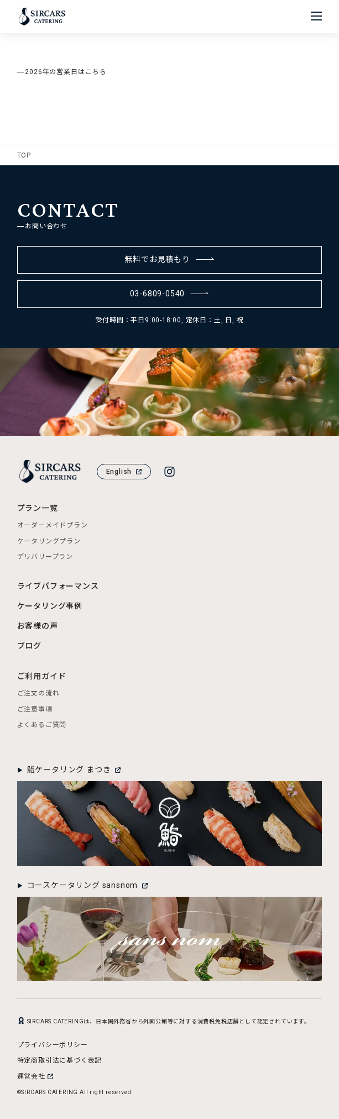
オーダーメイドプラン (52, 525)
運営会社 (35, 1076)
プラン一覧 (37, 508)
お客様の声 (37, 625)
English (124, 471)
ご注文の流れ (38, 693)
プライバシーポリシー (52, 1045)
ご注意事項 (35, 709)
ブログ (29, 645)
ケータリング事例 (49, 606)
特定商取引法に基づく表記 (59, 1060)
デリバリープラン (45, 557)
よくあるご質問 (42, 725)
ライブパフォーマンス (58, 586)
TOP (24, 155)
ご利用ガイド (41, 676)
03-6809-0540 (170, 293)
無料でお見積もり (169, 259)
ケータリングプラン (49, 541)
